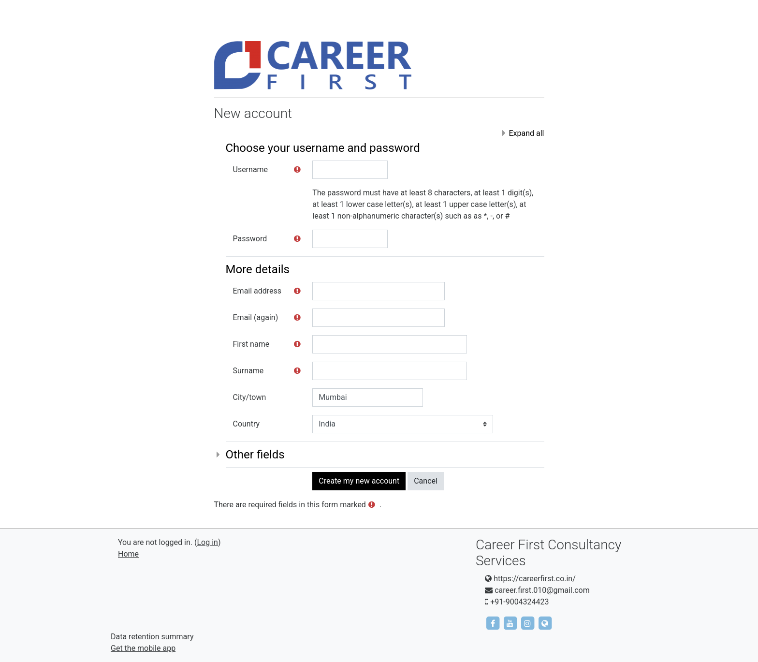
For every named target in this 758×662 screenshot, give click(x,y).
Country (246, 423)
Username (250, 169)
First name (251, 344)
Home (128, 554)
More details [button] (258, 269)
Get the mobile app (143, 648)
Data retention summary (152, 636)
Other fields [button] (255, 454)
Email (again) (255, 317)
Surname (248, 370)
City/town (249, 397)
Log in (207, 542)
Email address (257, 290)
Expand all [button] (526, 133)
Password (250, 238)
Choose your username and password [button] (323, 148)
